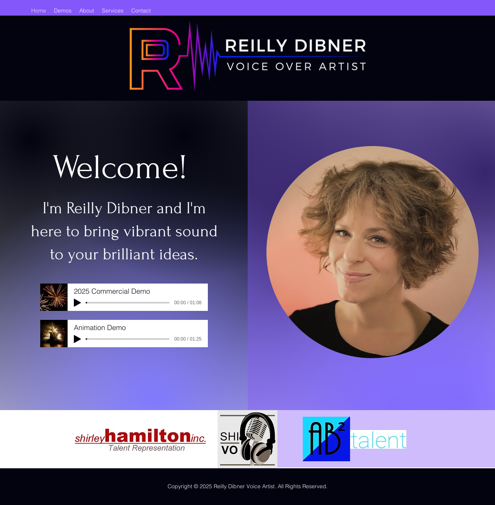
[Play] (77, 303)
